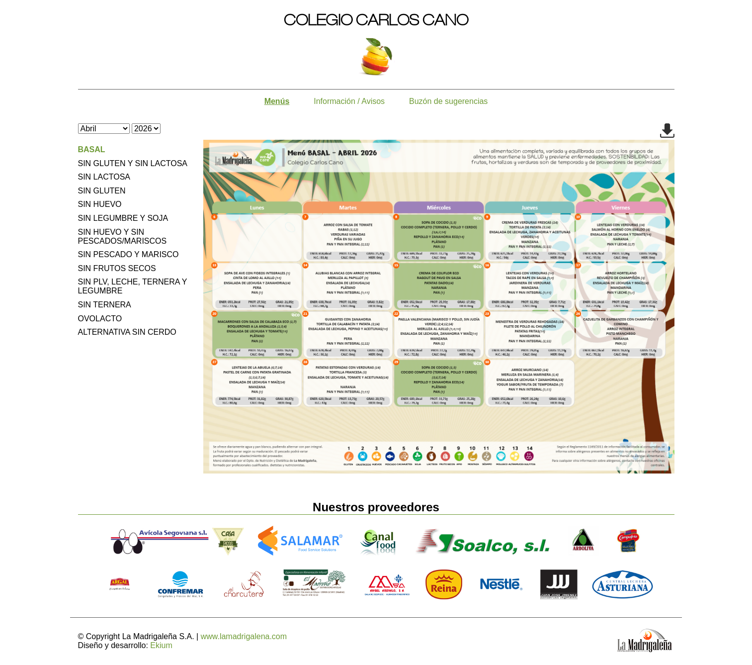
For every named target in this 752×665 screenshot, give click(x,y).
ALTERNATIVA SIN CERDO (127, 332)
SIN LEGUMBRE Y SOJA (123, 218)
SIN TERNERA (104, 304)
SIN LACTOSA (104, 177)
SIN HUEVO (100, 204)
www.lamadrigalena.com (244, 636)
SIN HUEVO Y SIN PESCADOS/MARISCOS (122, 236)
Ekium (161, 645)
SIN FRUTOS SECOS (117, 268)
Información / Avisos (349, 101)
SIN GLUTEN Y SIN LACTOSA (133, 163)
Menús (277, 101)
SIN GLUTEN (102, 191)
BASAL (91, 149)
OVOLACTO (100, 318)
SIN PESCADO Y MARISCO (128, 254)
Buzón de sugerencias (448, 101)
